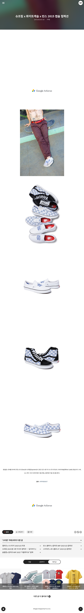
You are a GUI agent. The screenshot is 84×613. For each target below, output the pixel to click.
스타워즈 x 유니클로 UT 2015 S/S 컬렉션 (57, 549)
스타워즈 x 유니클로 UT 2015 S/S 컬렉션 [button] (73, 579)
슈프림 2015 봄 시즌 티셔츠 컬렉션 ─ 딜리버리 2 (19, 549)
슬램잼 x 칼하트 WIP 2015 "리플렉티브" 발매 (17, 552)
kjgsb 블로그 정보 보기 (80, 3)
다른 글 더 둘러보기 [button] (41, 596)
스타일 (48, 19)
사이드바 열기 (3, 3)
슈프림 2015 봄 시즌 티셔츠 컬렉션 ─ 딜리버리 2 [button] (52, 579)
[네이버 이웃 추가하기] (30, 532)
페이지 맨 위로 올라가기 (80, 609)
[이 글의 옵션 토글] (11, 532)
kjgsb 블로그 (3, 609)
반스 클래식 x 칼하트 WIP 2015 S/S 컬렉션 (57, 546)
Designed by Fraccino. (44, 609)
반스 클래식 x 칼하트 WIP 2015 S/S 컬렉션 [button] (31, 579)
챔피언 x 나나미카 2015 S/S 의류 (13, 546)
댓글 (29, 562)
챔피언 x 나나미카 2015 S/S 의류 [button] (10, 579)
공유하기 (42, 562)
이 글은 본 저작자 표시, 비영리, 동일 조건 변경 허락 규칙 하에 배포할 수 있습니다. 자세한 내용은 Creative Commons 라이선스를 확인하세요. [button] (78, 532)
